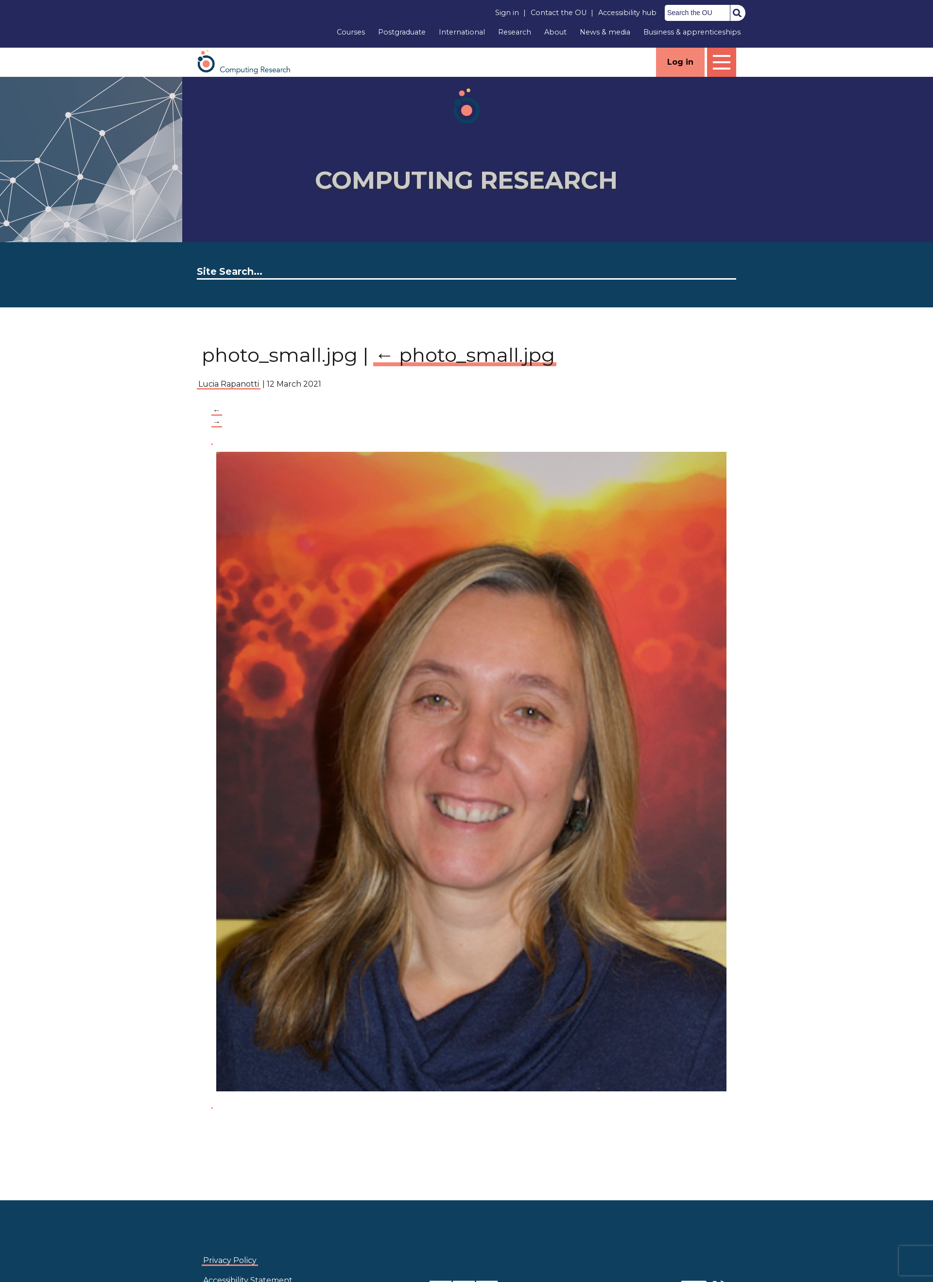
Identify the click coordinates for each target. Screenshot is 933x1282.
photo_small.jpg (465, 355)
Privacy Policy (230, 1260)
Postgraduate (402, 32)
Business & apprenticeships (692, 32)
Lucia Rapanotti (228, 384)
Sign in (507, 12)
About (555, 32)
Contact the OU (559, 12)
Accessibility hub (627, 12)
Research (514, 32)
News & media (605, 32)
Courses (351, 32)
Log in (680, 62)
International (462, 32)
